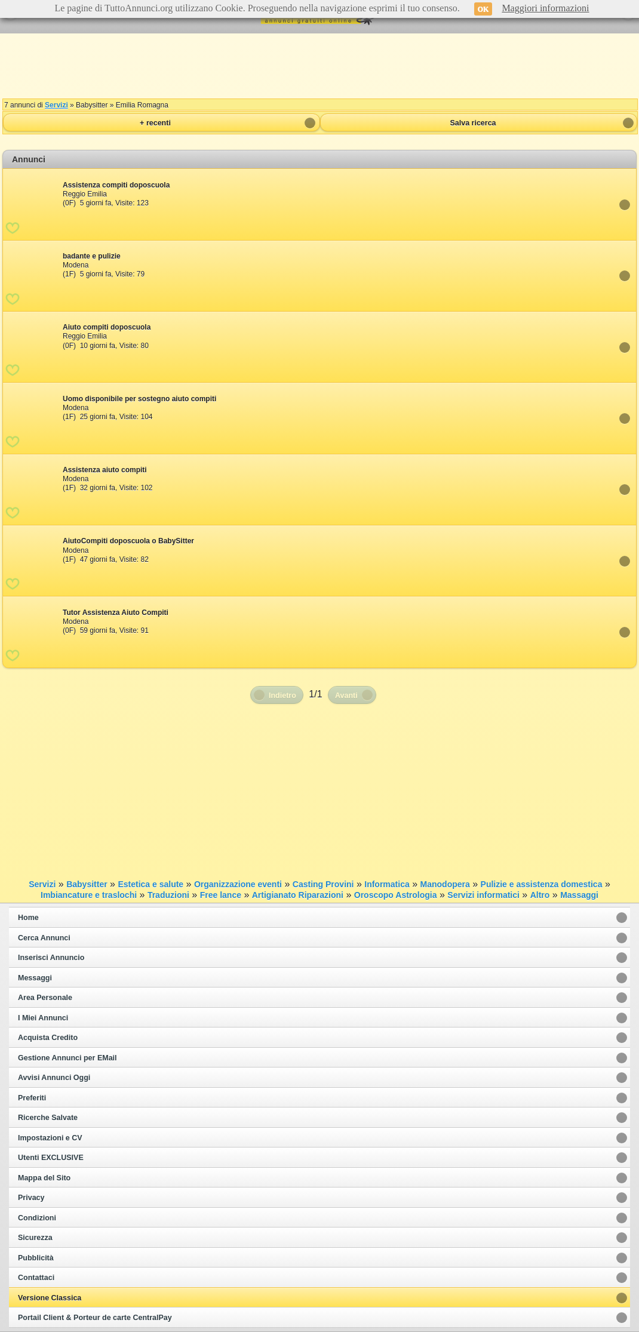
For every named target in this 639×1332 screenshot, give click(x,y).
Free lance (220, 895)
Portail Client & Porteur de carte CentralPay (95, 1317)
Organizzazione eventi (238, 884)
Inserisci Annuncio (51, 957)
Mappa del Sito (44, 1178)
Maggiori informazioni (545, 8)
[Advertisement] (319, 66)
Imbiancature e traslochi (89, 895)
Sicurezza (35, 1237)
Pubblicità (36, 1258)
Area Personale (45, 997)
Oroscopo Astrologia (395, 895)
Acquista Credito (48, 1037)
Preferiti (32, 1098)
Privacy (31, 1197)
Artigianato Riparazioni (297, 895)
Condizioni (37, 1218)
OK (483, 9)
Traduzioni (168, 895)
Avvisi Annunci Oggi (54, 1077)
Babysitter (86, 884)
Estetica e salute (150, 884)
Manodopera (445, 884)
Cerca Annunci (44, 938)
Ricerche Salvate (48, 1117)
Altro (540, 895)
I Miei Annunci (43, 1018)
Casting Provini (323, 884)
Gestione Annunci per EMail (67, 1058)
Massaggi (579, 895)
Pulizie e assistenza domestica (542, 884)
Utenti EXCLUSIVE (51, 1157)
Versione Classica (49, 1298)
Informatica (386, 884)
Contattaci (36, 1277)
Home (28, 917)
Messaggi (35, 978)
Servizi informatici (483, 895)
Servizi (56, 105)
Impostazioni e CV (50, 1138)
